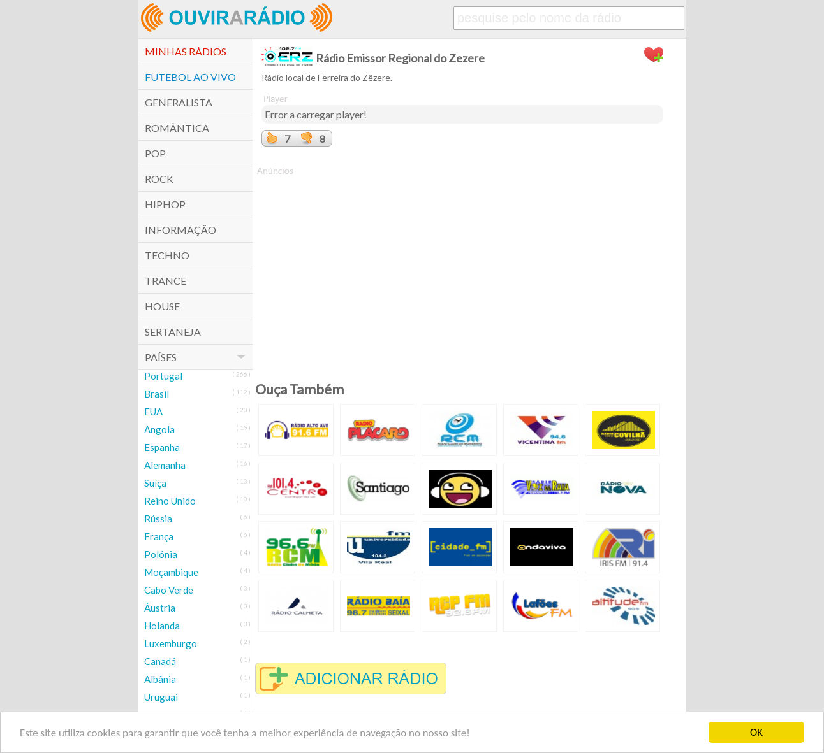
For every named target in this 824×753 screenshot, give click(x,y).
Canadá (160, 661)
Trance (165, 281)
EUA (153, 411)
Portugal (163, 376)
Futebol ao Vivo (190, 77)
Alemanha (165, 465)
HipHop (165, 204)
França (158, 536)
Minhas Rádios (185, 51)
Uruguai (161, 697)
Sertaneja (173, 332)
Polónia (160, 554)
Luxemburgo (170, 643)
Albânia (160, 679)
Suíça (155, 483)
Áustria (159, 607)
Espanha (162, 447)
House (162, 306)
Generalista (178, 102)
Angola (159, 429)
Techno (167, 255)
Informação (180, 230)
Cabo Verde (168, 590)
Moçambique (171, 572)
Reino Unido (170, 500)
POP (155, 153)
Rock (159, 179)
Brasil (156, 393)
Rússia (158, 518)
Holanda (162, 625)
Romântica (177, 128)
